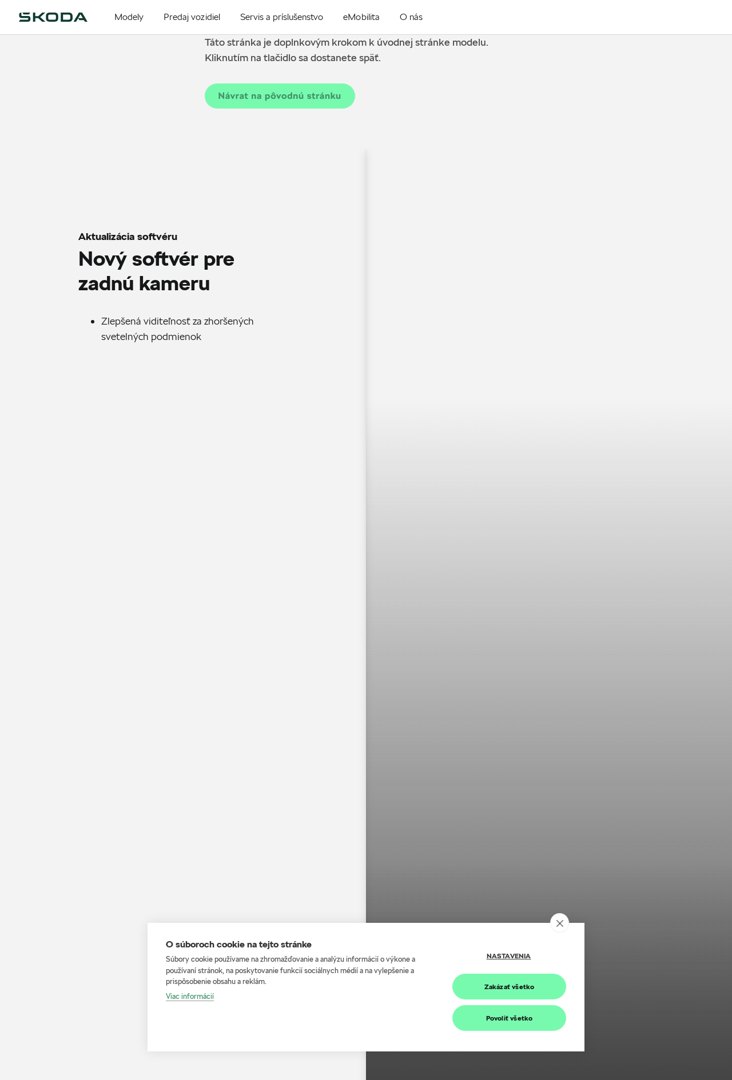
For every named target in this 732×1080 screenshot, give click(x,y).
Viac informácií (190, 996)
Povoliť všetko (509, 1018)
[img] (53, 17)
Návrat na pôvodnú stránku (279, 95)
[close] (559, 923)
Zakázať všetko (509, 986)
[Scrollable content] (183, 272)
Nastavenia (509, 955)
